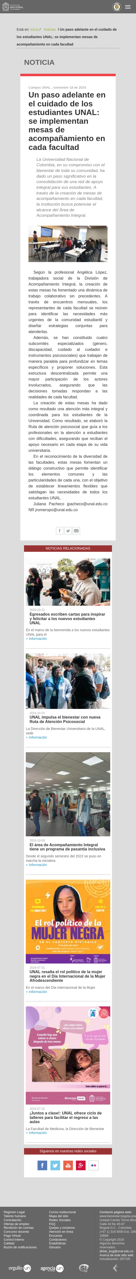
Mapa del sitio (58, 1216)
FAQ (52, 1224)
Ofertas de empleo (16, 1224)
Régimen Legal (14, 1212)
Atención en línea (61, 1231)
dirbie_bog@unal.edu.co (117, 1251)
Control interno (14, 1239)
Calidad (9, 1243)
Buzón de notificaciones (20, 1247)
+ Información (36, 639)
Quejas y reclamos (62, 1228)
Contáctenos (58, 1239)
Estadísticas (57, 1243)
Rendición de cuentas (19, 1228)
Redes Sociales (60, 1220)
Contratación (12, 1220)
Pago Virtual (12, 1235)
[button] (33, 244)
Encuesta (55, 1235)
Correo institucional (62, 1212)
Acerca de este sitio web (117, 1255)
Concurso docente (16, 1231)
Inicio (34, 29)
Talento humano (15, 1216)
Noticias (50, 29)
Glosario (55, 1247)
